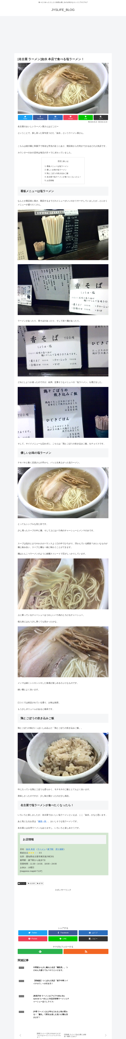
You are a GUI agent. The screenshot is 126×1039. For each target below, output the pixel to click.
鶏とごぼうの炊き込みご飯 (58, 174)
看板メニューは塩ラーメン (58, 166)
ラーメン (41, 850)
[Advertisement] (63, 34)
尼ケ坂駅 (59, 850)
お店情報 (50, 181)
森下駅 (50, 850)
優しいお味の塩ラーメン (57, 170)
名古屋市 (31, 884)
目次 (60, 161)
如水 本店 (30, 850)
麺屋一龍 (42, 822)
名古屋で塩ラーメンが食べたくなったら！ (64, 177)
